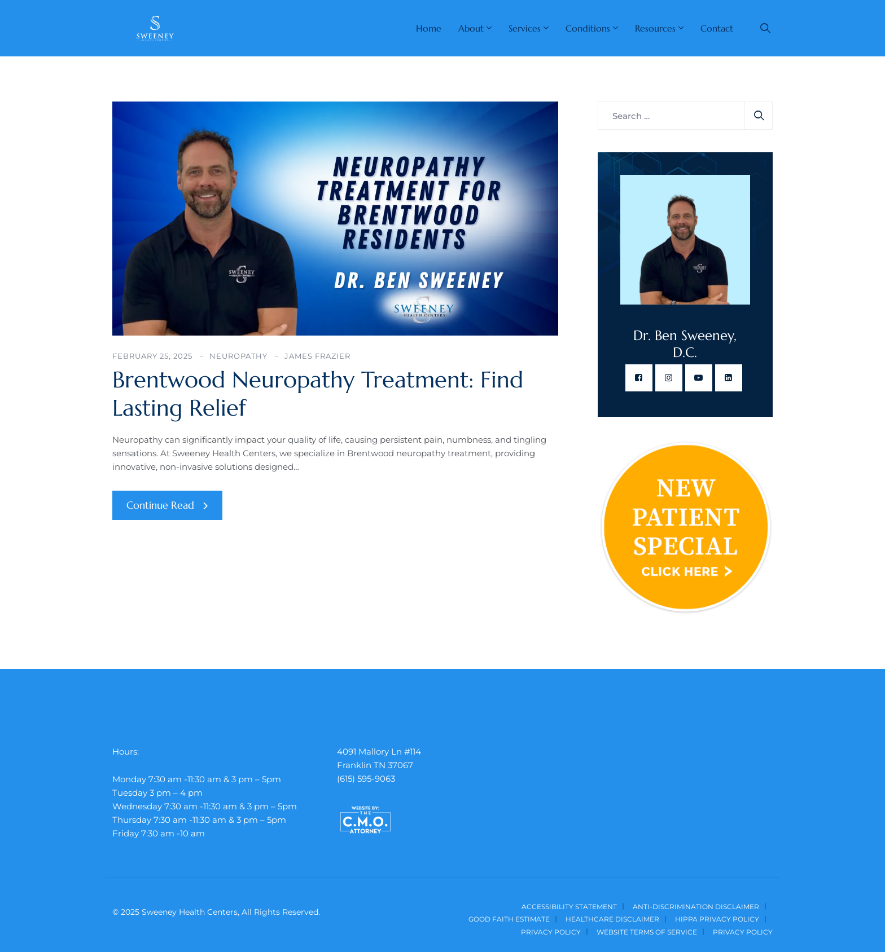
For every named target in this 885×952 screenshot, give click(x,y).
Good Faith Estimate (509, 919)
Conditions (588, 28)
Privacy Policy (551, 932)
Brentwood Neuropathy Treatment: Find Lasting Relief (317, 393)
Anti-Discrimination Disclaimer (696, 906)
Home (428, 28)
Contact (716, 28)
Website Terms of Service (647, 932)
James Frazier (317, 355)
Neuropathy (238, 355)
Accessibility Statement (569, 906)
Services (525, 28)
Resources (655, 28)
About (471, 28)
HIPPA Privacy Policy (717, 919)
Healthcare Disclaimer (612, 919)
